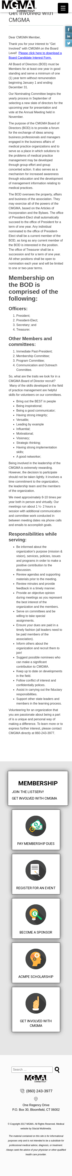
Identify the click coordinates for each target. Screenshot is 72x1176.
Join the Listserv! (28, 792)
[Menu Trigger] (63, 8)
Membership (38, 783)
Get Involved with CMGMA (34, 798)
